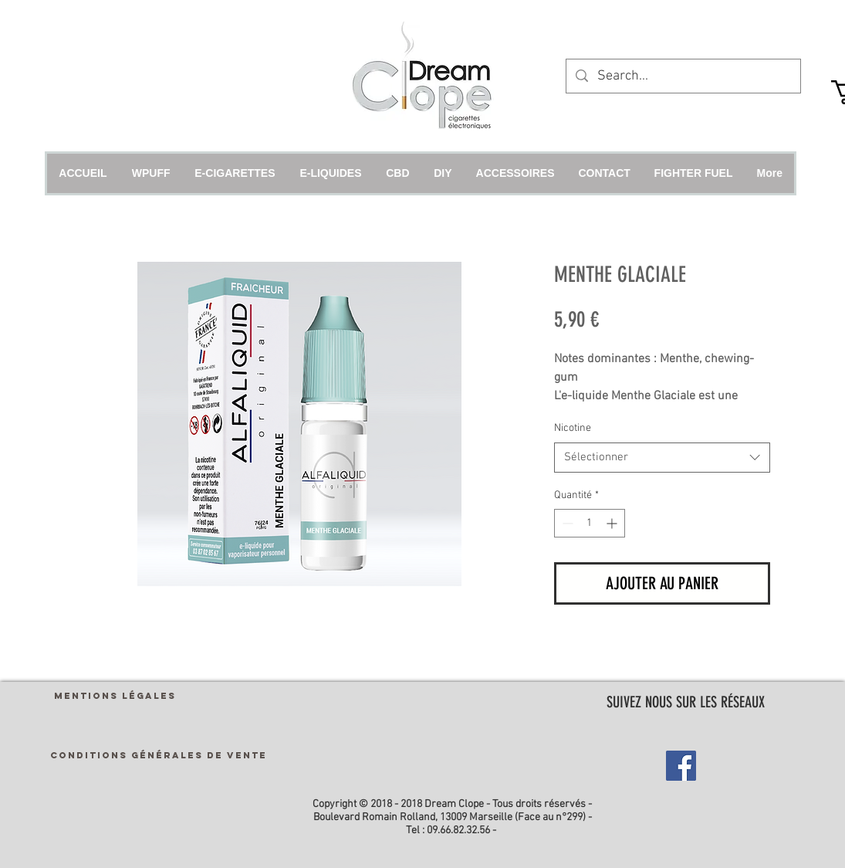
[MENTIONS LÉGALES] (115, 695)
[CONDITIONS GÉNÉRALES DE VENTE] (158, 755)
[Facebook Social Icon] (681, 766)
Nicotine (572, 428)
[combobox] (662, 457)
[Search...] (682, 76)
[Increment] (613, 523)
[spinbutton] (589, 523)
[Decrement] (566, 523)
